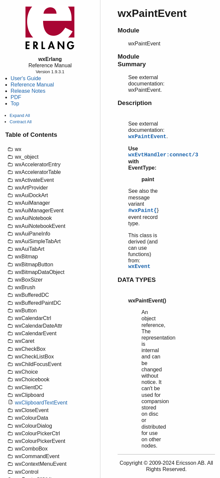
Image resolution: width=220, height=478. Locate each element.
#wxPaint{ (142, 211)
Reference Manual (32, 84)
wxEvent (139, 267)
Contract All (20, 121)
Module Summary (132, 60)
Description (135, 102)
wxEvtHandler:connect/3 (163, 155)
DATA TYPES (137, 279)
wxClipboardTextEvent (41, 402)
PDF (16, 97)
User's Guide (26, 78)
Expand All (20, 115)
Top (15, 103)
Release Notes (28, 91)
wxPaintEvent (147, 137)
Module (128, 30)
